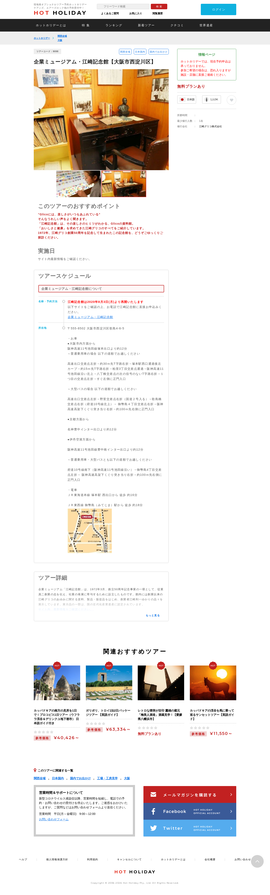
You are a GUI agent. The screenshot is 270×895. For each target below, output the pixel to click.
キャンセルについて (129, 859)
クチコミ (177, 25)
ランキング (113, 25)
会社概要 (210, 859)
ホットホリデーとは (51, 25)
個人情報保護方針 (57, 859)
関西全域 (62, 36)
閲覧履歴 (158, 13)
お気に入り (135, 13)
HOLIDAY (60, 12)
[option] (101, 119)
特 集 (86, 25)
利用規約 (92, 859)
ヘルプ (23, 859)
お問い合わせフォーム (54, 819)
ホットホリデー (42, 38)
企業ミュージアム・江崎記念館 (90, 317)
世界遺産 (206, 25)
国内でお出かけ (158, 51)
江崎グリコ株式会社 (210, 126)
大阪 (60, 40)
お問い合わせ (243, 859)
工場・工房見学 (107, 778)
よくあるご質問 (110, 13)
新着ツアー (146, 25)
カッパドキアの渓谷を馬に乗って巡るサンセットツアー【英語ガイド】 (212, 715)
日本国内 (140, 51)
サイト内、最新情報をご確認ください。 (65, 609)
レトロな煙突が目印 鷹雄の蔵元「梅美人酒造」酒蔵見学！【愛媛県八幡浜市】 (160, 715)
